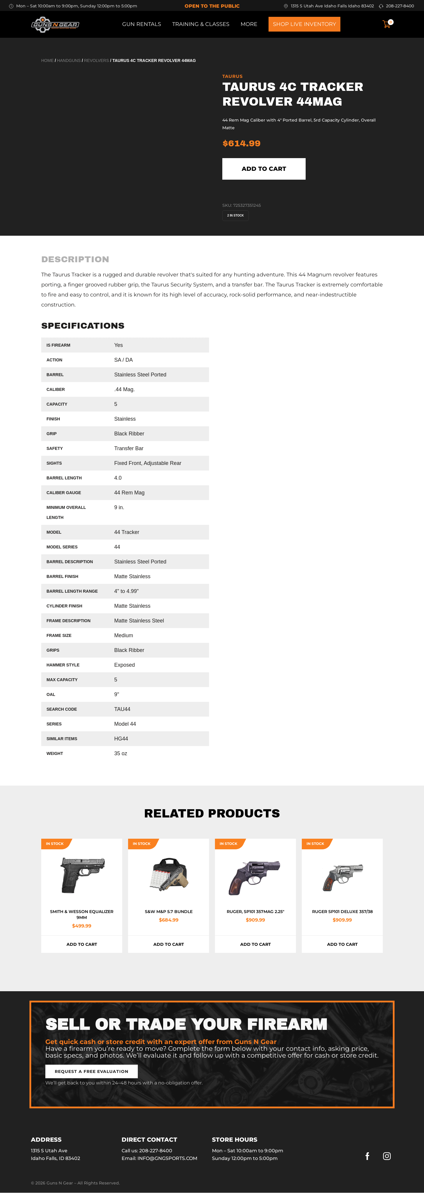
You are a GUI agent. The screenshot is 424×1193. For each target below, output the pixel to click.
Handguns (69, 60)
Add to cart (264, 169)
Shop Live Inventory (304, 24)
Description (75, 259)
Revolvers (96, 60)
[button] (91, 1072)
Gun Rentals (141, 24)
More (249, 24)
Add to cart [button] (82, 944)
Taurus (232, 76)
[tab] (75, 260)
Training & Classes (200, 24)
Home (47, 60)
